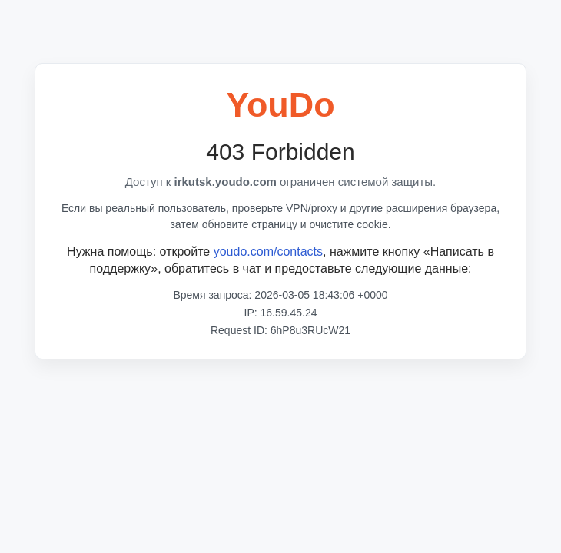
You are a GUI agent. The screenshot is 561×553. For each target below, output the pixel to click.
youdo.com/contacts (268, 251)
